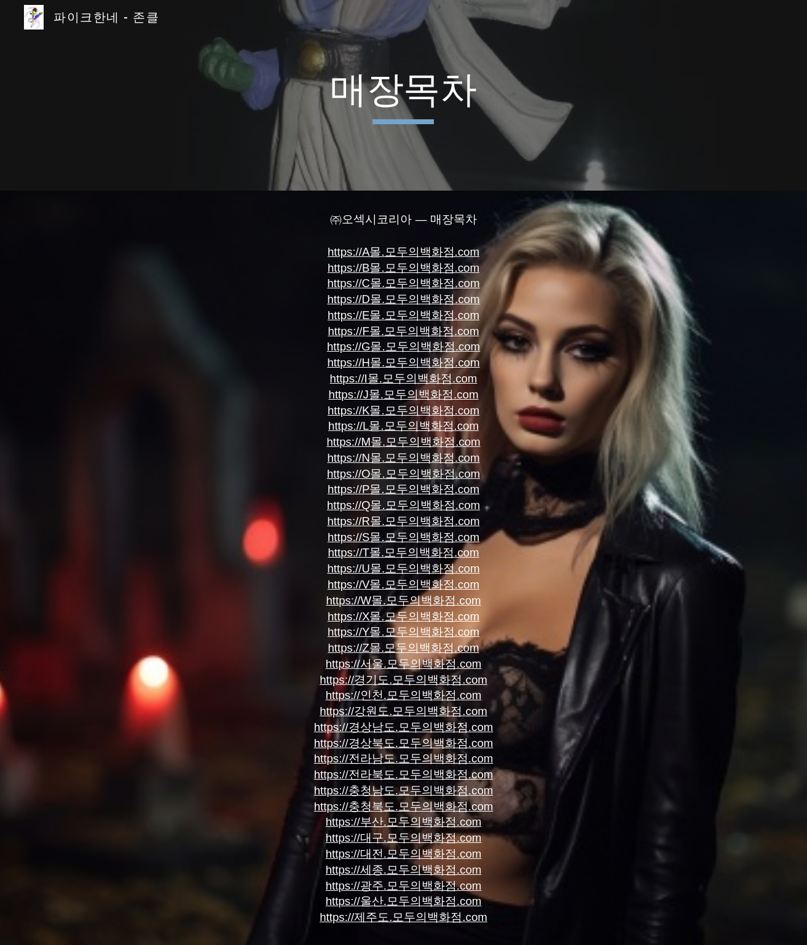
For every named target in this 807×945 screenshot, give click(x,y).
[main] (403, 95)
